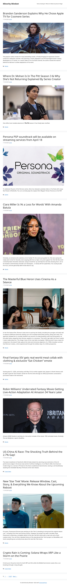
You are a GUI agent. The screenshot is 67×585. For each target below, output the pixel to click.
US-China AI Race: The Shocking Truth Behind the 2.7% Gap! (32, 453)
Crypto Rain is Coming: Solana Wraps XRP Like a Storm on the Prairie (32, 554)
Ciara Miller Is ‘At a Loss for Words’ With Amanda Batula (32, 206)
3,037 (10, 576)
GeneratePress (43, 582)
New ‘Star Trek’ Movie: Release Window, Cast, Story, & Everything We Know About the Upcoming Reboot (33, 484)
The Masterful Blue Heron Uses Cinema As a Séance (29, 280)
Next (15, 576)
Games (6, 194)
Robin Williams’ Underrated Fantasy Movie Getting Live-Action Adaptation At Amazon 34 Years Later (33, 390)
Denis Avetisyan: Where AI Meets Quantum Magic (50, 3)
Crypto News (8, 471)
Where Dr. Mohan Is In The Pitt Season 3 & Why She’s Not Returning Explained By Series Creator (32, 77)
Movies (6, 66)
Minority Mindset (11, 3)
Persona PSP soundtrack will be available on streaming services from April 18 (29, 138)
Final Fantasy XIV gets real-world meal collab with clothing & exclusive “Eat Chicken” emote (33, 359)
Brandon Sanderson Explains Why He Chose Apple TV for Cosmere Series (33, 15)
